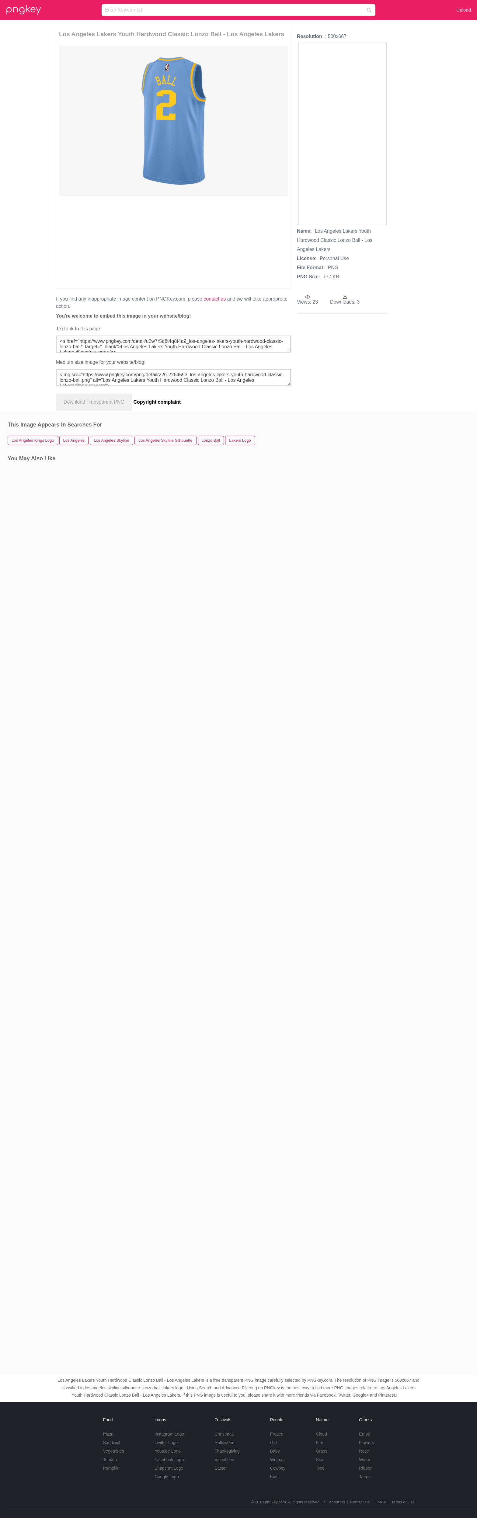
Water (364, 1459)
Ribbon (365, 1468)
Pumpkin (111, 1468)
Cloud (321, 1434)
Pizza (108, 1434)
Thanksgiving (227, 1451)
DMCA (380, 1502)
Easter (220, 1468)
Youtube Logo (168, 1451)
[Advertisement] (139, 241)
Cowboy (278, 1468)
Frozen (277, 1434)
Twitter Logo (166, 1442)
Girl (273, 1442)
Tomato (110, 1459)
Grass (321, 1451)
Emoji (364, 1434)
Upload (463, 9)
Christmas (224, 1434)
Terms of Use (403, 1502)
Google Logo (167, 1476)
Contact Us (360, 1502)
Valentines (224, 1459)
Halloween (224, 1442)
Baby (275, 1451)
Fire (319, 1442)
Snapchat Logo (169, 1468)
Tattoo (365, 1476)
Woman (277, 1459)
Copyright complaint (157, 402)
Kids (274, 1476)
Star (320, 1459)
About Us (337, 1502)
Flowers (366, 1442)
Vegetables (113, 1451)
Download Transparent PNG (94, 402)
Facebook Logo (169, 1459)
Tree (320, 1468)
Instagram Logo (169, 1434)
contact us (215, 298)
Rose (364, 1451)
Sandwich (112, 1442)
